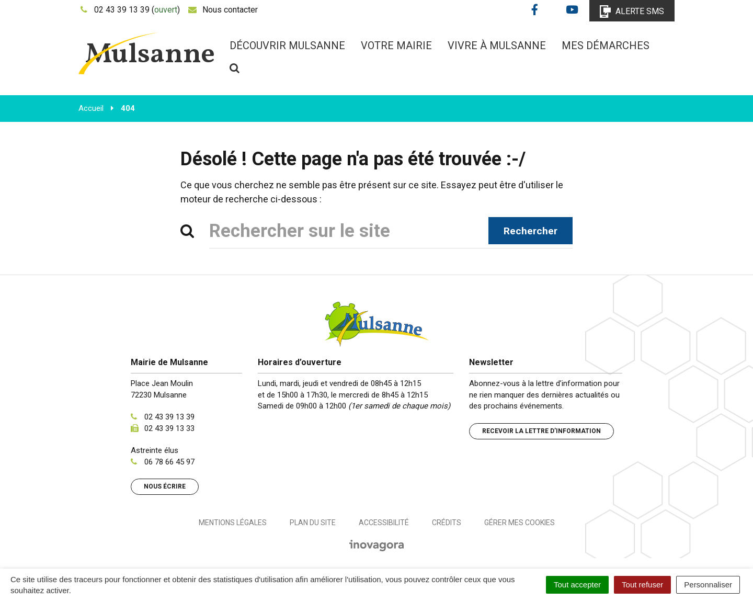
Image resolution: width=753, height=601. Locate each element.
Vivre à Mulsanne (497, 45)
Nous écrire (165, 486)
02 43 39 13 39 (169, 417)
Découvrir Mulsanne (287, 45)
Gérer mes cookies (519, 522)
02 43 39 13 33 (169, 428)
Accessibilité (384, 522)
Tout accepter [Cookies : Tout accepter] (577, 584)
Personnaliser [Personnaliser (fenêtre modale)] (708, 584)
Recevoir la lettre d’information (541, 431)
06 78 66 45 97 (169, 462)
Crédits (446, 522)
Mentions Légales (233, 522)
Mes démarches (605, 45)
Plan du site (313, 522)
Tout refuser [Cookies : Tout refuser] (642, 584)
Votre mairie (396, 45)
